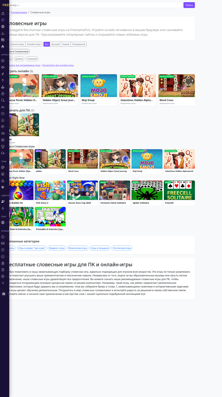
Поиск (198, 5)
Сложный (41, 104)
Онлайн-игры (43, 44)
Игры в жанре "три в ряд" (41, 341)
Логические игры (131, 341)
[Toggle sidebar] (4, 254)
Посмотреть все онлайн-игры (67, 110)
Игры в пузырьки (109, 341)
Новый (75, 44)
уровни (28, 104)
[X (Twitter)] (8, 264)
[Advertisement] (107, 70)
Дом (14, 12)
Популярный (88, 44)
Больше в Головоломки (25, 97)
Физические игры (87, 341)
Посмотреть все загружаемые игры (31, 110)
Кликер (17, 104)
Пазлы (20, 341)
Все (15, 44)
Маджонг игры (66, 341)
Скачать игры (26, 44)
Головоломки (28, 12)
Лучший (64, 44)
